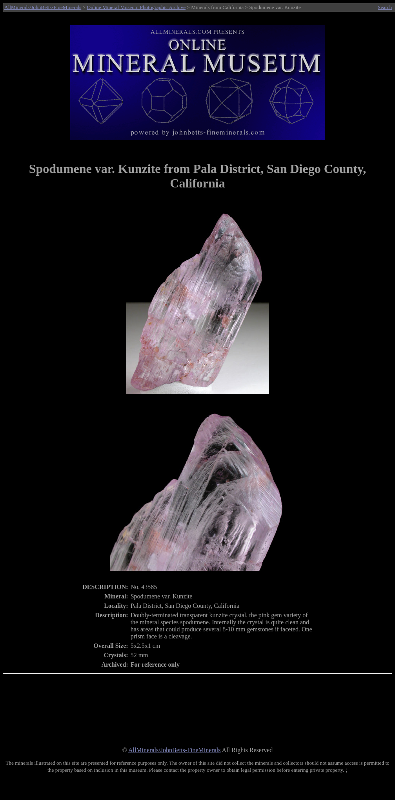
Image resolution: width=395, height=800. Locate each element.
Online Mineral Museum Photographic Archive (136, 7)
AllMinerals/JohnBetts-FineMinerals (42, 7)
